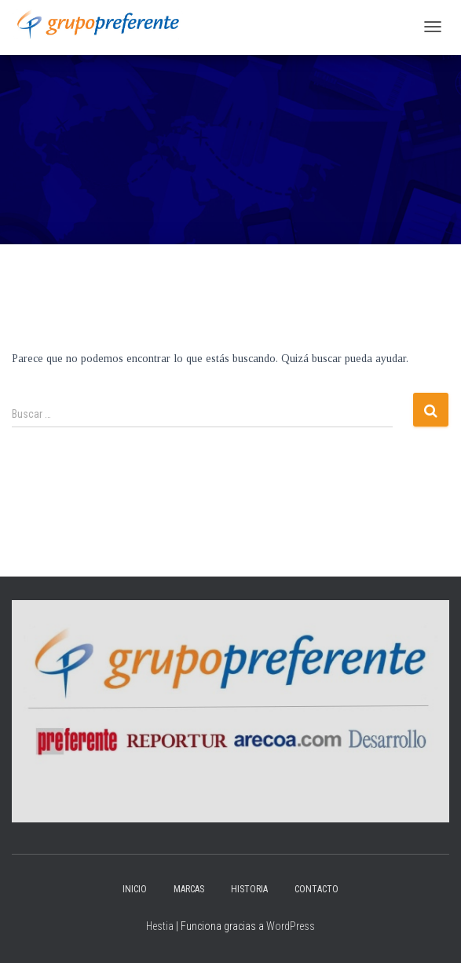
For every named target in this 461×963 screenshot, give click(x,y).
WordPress (290, 926)
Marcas (189, 889)
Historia (249, 889)
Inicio (135, 889)
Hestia (160, 926)
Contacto (316, 889)
